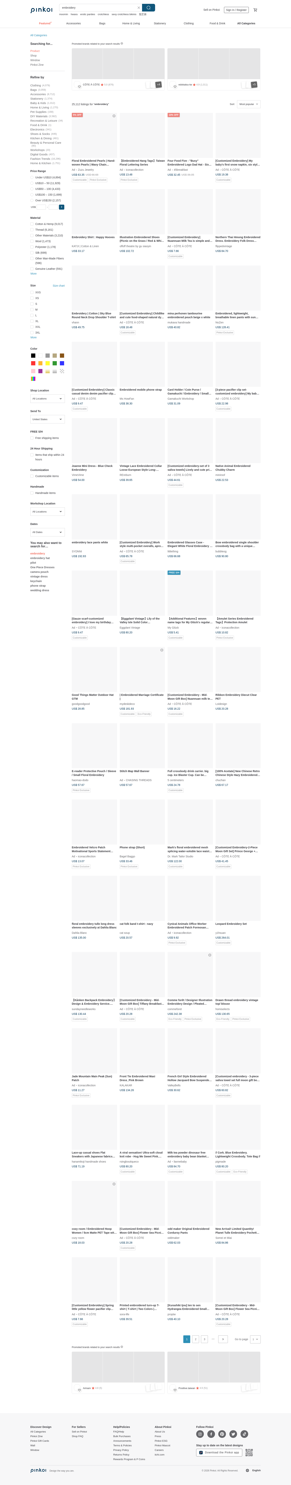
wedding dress (39, 590)
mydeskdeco (127, 703)
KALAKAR (126, 1085)
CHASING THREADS (139, 780)
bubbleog (221, 551)
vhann (75, 322)
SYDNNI (77, 551)
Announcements (122, 1441)
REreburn (125, 474)
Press (158, 1436)
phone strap (38, 585)
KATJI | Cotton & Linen (85, 246)
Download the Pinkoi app (219, 1452)
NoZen (220, 322)
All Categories (38, 35)
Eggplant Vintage (130, 627)
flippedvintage (224, 246)
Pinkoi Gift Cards (39, 1441)
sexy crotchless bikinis (124, 14)
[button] (61, 207)
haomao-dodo (80, 780)
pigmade (221, 1161)
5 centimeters (176, 780)
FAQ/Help (118, 1431)
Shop (33, 55)
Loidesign (221, 703)
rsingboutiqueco (129, 1161)
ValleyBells (174, 1085)
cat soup (125, 932)
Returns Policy (121, 1454)
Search (148, 7)
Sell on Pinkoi (211, 9)
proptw (172, 1314)
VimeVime (78, 474)
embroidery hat (40, 558)
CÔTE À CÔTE (231, 169)
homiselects (223, 1008)
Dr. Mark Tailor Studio (180, 856)
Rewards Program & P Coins (129, 1459)
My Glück (173, 627)
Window (35, 60)
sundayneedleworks (84, 1008)
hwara (74, 14)
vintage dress (39, 576)
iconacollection (135, 169)
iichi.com (160, 1454)
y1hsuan (221, 932)
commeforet (175, 1008)
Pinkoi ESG (161, 1441)
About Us (160, 1431)
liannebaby (180, 1161)
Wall (32, 1445)
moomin (63, 14)
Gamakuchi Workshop (181, 398)
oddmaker (173, 1237)
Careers (159, 1450)
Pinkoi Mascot (162, 1445)
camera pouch (39, 571)
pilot (33, 562)
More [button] (34, 273)
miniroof (220, 474)
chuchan (221, 780)
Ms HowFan (127, 398)
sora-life (124, 1314)
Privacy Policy (121, 1450)
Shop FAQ (77, 1436)
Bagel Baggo (127, 856)
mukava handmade (179, 322)
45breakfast (181, 169)
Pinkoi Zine (37, 64)
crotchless (103, 14)
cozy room (78, 1237)
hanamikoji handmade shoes (89, 1161)
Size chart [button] (59, 285)
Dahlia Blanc (79, 932)
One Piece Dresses (42, 567)
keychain (36, 581)
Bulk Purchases (122, 1436)
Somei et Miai (224, 1237)
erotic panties (87, 14)
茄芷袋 (142, 14)
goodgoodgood (81, 703)
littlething (173, 551)
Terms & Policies (122, 1445)
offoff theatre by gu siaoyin (135, 246)
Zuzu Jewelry (86, 169)
